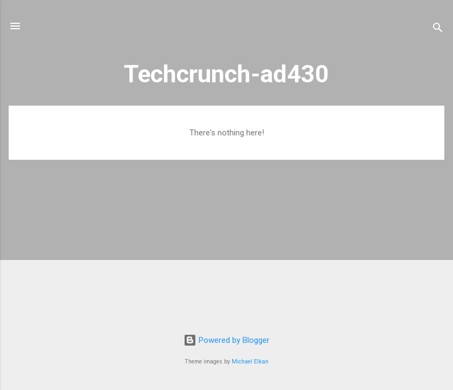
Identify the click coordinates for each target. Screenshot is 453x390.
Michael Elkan (250, 361)
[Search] (437, 29)
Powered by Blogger (226, 340)
